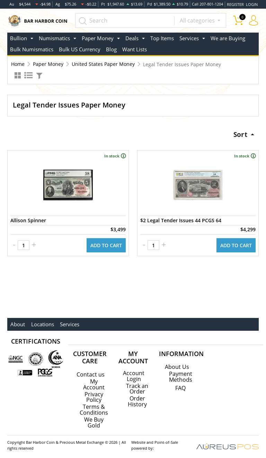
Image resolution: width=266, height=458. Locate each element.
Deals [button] (132, 36)
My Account (94, 381)
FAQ (180, 385)
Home (18, 62)
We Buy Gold (94, 419)
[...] (129, 19)
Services (68, 321)
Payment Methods (180, 374)
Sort (240, 132)
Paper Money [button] (98, 36)
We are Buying (228, 36)
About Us (177, 365)
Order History (137, 398)
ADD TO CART (106, 243)
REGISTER (235, 3)
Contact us (91, 372)
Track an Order (137, 385)
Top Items (162, 36)
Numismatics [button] (54, 36)
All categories (198, 19)
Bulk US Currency (79, 47)
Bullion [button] (18, 36)
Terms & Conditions (94, 406)
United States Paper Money (103, 62)
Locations (41, 321)
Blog (111, 47)
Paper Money (48, 62)
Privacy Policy (94, 394)
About (17, 321)
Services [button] (189, 36)
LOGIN (252, 3)
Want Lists (134, 47)
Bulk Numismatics (31, 47)
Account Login (133, 373)
